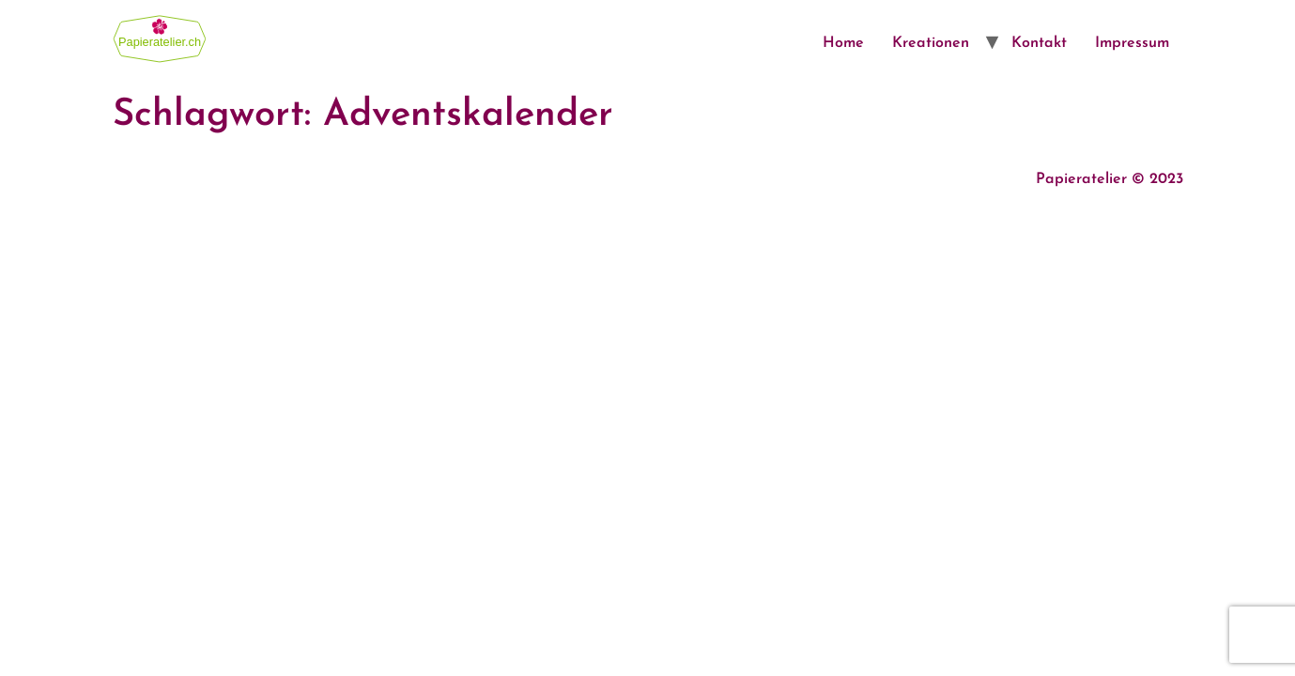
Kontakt (1039, 43)
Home (843, 43)
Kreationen (930, 43)
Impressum (1132, 43)
